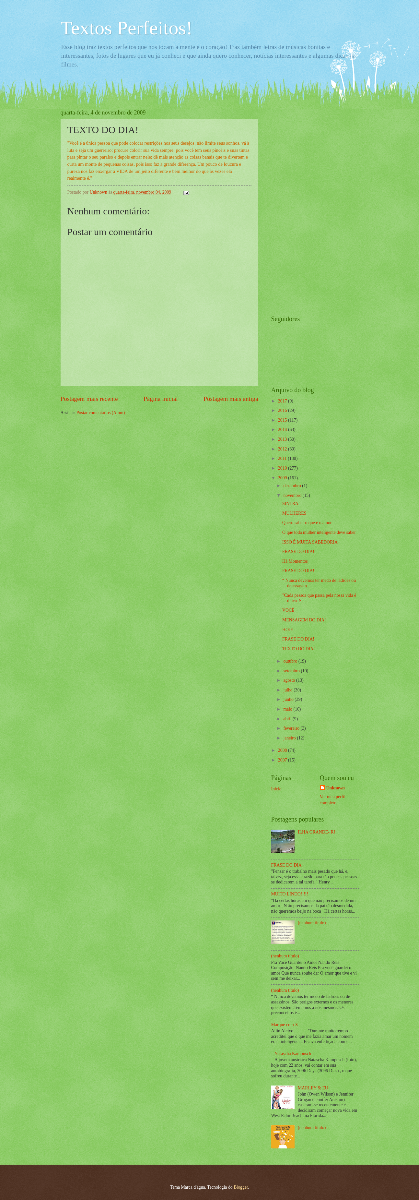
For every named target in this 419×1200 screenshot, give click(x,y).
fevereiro (291, 728)
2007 (283, 760)
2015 (283, 420)
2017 (283, 401)
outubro (290, 661)
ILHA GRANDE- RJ (316, 832)
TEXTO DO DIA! (298, 648)
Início (276, 788)
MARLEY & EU (313, 1088)
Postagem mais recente (89, 398)
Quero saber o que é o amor (307, 522)
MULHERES (294, 513)
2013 (283, 439)
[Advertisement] (297, 206)
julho (288, 690)
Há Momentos (295, 561)
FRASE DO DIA (286, 865)
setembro (292, 670)
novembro (292, 495)
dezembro (292, 485)
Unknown (335, 788)
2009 (283, 477)
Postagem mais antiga (231, 398)
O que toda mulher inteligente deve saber (319, 532)
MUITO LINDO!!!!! (289, 894)
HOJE (287, 629)
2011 (283, 458)
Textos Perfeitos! (126, 28)
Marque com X (284, 1024)
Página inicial (161, 398)
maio (288, 709)
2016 (283, 410)
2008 (283, 750)
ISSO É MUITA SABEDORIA (310, 542)
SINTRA (290, 503)
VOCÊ (288, 610)
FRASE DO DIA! (298, 551)
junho (289, 699)
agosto (289, 680)
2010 (283, 468)
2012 (283, 449)
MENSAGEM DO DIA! (304, 620)
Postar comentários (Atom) (100, 412)
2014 (283, 429)
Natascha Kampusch (292, 1053)
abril (288, 718)
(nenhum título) (312, 922)
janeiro (290, 738)
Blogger (241, 1187)
